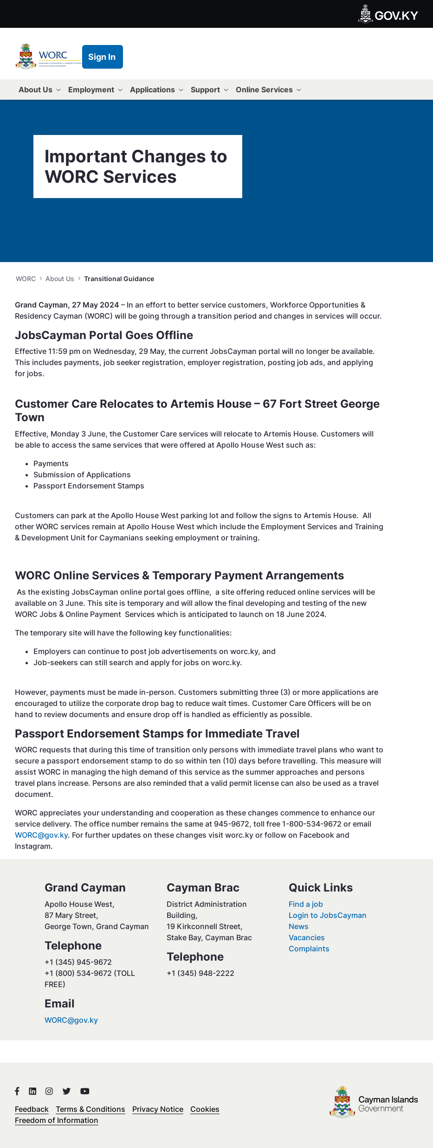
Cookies (205, 1109)
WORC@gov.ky (41, 835)
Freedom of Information (56, 1120)
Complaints (309, 948)
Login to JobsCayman (328, 915)
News (299, 926)
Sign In (102, 57)
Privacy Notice (157, 1109)
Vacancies (307, 937)
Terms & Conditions (90, 1109)
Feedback (32, 1109)
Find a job (306, 904)
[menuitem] (40, 89)
